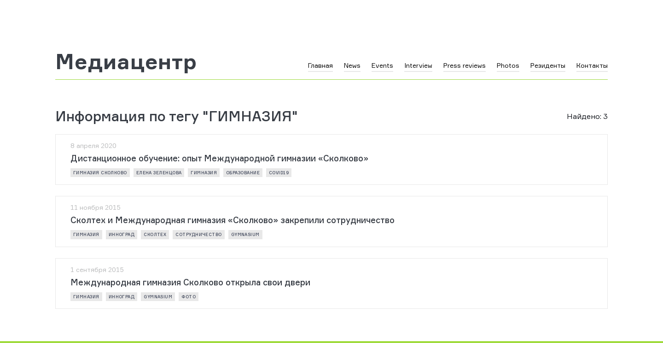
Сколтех (155, 234)
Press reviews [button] (464, 65)
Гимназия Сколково (100, 172)
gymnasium (245, 234)
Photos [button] (508, 65)
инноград (122, 234)
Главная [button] (320, 65)
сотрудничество (198, 234)
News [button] (352, 65)
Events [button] (382, 65)
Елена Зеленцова (159, 172)
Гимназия (204, 172)
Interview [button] (418, 65)
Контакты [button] (592, 65)
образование (243, 172)
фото (188, 296)
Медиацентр (126, 61)
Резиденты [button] (547, 65)
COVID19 (279, 172)
